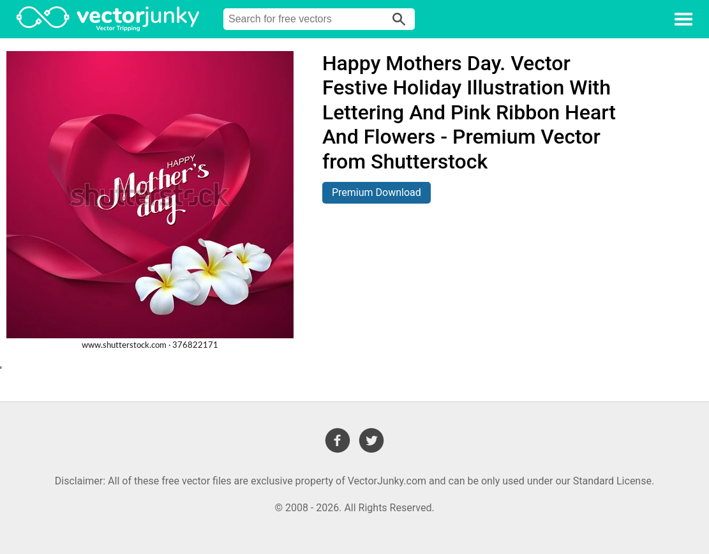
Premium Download (376, 192)
